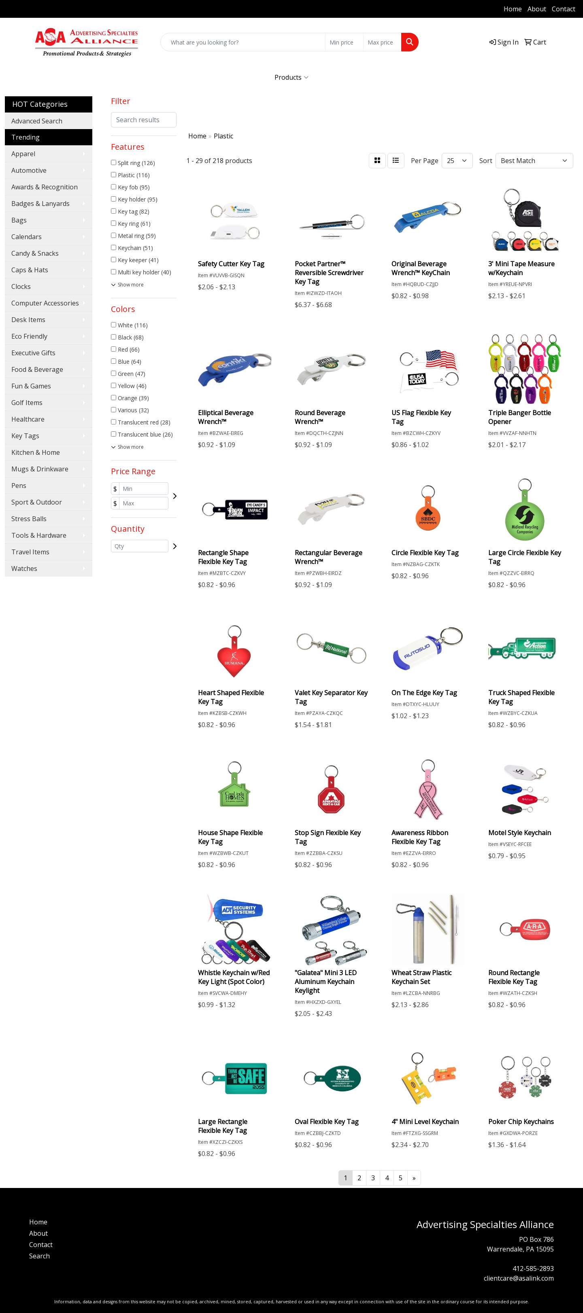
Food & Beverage (37, 369)
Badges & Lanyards (40, 203)
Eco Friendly (29, 336)
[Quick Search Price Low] (344, 42)
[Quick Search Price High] (382, 42)
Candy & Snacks (35, 253)
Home (513, 8)
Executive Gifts (33, 352)
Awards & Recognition (44, 186)
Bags (19, 220)
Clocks (21, 286)
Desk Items (28, 319)
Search (39, 1255)
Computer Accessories (45, 303)
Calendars (26, 236)
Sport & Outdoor (36, 502)
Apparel (23, 153)
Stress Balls (29, 518)
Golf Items (27, 402)
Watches (24, 568)
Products (291, 77)
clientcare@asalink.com (519, 1278)
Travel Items (30, 551)
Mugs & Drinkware (39, 469)
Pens (18, 485)
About (537, 8)
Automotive (29, 170)
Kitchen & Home (35, 452)
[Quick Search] (243, 42)
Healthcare (28, 419)
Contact (563, 8)
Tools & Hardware (38, 535)
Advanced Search (36, 121)
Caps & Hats (29, 269)
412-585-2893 (30, 9)
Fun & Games (31, 386)
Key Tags (25, 435)
